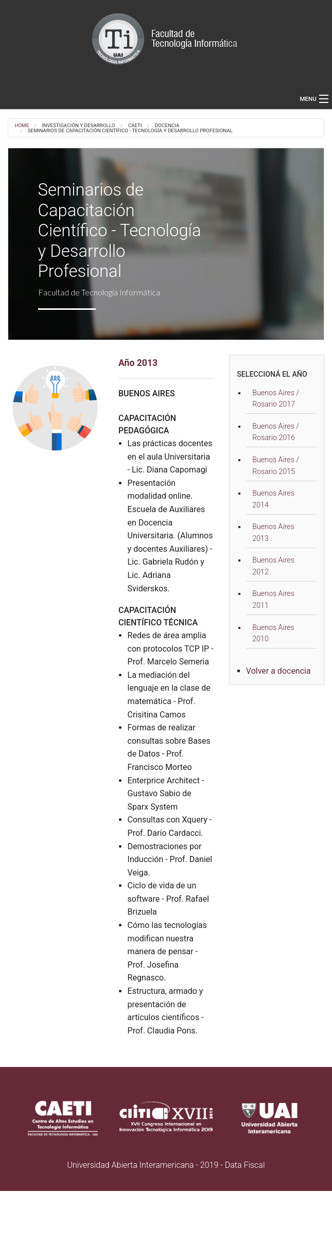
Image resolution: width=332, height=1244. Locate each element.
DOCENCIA (167, 125)
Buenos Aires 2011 (273, 599)
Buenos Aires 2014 (273, 499)
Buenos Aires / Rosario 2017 (275, 399)
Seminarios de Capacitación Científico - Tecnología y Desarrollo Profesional (130, 130)
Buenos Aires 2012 (273, 566)
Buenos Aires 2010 (273, 633)
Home (21, 125)
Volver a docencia (278, 671)
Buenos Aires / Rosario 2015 (275, 465)
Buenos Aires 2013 (273, 532)
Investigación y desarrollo (78, 125)
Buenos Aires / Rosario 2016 (275, 432)
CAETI (135, 125)
